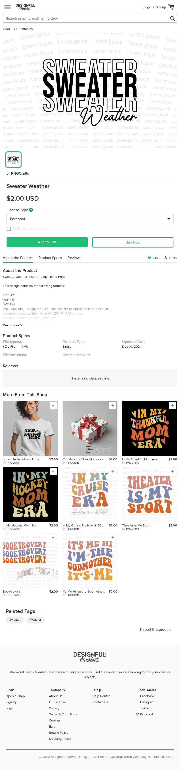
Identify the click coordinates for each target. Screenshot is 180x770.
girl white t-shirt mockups (21, 459)
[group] (90, 91)
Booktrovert (11, 591)
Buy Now (133, 242)
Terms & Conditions (63, 714)
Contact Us (100, 702)
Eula (52, 727)
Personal (17, 219)
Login (148, 7)
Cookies (55, 720)
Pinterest (146, 714)
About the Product (18, 257)
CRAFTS (9, 29)
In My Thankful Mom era (139, 459)
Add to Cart (47, 242)
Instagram (147, 702)
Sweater (14, 620)
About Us (56, 696)
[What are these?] (31, 210)
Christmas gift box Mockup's (83, 459)
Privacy (54, 708)
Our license (57, 702)
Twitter (145, 708)
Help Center (101, 696)
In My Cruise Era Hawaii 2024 (84, 525)
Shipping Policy (60, 739)
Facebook (147, 696)
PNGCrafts (18, 173)
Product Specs (50, 257)
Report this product (156, 629)
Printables (26, 29)
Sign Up (11, 702)
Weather (35, 620)
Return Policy (58, 733)
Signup (161, 7)
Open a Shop (15, 696)
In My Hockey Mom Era (19, 525)
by (11, 463)
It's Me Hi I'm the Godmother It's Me (86, 591)
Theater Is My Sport (136, 525)
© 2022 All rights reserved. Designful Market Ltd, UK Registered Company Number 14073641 (106, 757)
